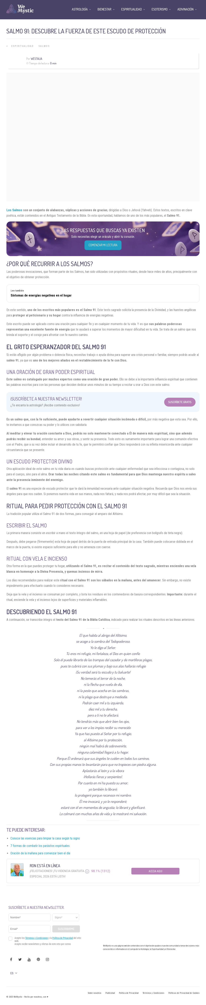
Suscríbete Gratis (180, 402)
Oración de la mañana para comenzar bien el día (40, 853)
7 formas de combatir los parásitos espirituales (40, 846)
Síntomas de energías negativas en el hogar (41, 295)
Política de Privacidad (129, 993)
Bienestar (104, 9)
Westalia (36, 58)
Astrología (80, 9)
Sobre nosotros (94, 993)
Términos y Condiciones (153, 993)
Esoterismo (160, 9)
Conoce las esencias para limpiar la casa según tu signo (45, 838)
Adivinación (185, 9)
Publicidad (110, 993)
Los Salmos (14, 210)
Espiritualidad (22, 46)
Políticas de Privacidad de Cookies (184, 993)
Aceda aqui (155, 871)
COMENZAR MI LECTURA (103, 245)
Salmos (44, 46)
